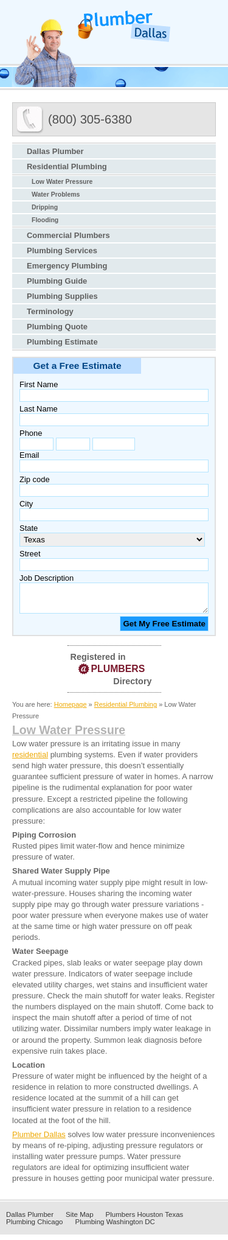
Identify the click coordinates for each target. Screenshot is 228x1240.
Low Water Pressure (62, 181)
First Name (38, 384)
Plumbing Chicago (34, 1227)
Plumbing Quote (57, 326)
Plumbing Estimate (62, 341)
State (28, 528)
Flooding (45, 220)
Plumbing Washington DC (114, 1227)
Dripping (45, 207)
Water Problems (56, 194)
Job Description (46, 578)
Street (30, 553)
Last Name (38, 408)
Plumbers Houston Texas (145, 1220)
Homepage (70, 709)
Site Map (79, 1220)
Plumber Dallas (39, 1139)
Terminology (50, 311)
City (26, 503)
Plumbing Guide (57, 280)
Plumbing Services (62, 250)
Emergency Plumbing (67, 265)
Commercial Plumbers (68, 235)
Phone (30, 433)
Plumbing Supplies (62, 296)
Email (29, 455)
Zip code (34, 479)
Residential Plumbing (67, 166)
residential (30, 760)
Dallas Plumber (55, 151)
